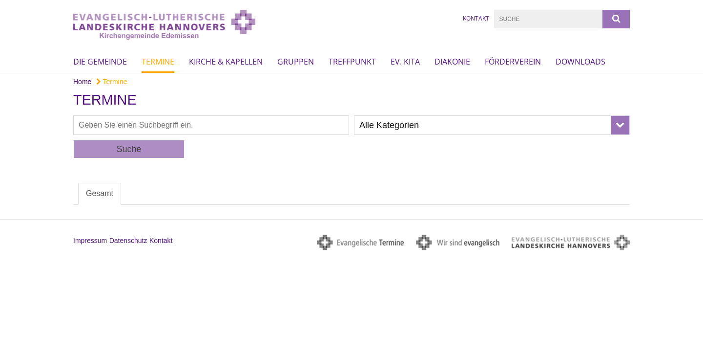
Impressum (90, 240)
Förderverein (513, 61)
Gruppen (295, 61)
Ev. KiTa (405, 61)
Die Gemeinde (100, 61)
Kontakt (476, 18)
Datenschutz (128, 240)
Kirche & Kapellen (226, 61)
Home (82, 82)
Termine (158, 61)
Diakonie (452, 61)
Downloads (580, 61)
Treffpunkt (352, 61)
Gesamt (99, 193)
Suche (128, 149)
